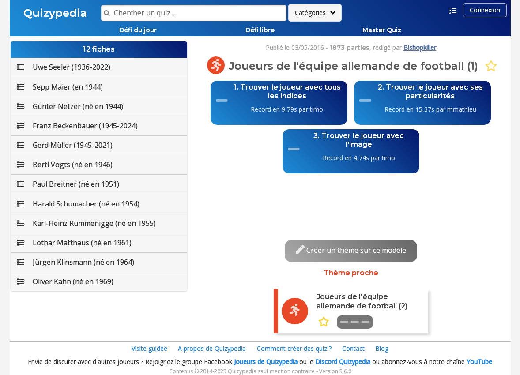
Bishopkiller (419, 47)
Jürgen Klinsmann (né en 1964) (75, 262)
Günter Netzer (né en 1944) (70, 106)
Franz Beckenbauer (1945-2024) (77, 126)
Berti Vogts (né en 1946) (65, 164)
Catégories (310, 12)
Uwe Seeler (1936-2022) (63, 67)
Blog (381, 348)
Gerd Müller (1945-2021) (65, 145)
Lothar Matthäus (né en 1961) (74, 243)
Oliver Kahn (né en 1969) (65, 281)
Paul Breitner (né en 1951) (68, 184)
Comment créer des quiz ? (294, 348)
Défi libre (260, 30)
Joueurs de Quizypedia (266, 361)
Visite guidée (149, 348)
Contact (353, 348)
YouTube (479, 361)
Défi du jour (138, 30)
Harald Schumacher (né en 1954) (78, 204)
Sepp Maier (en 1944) (60, 87)
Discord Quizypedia (342, 361)
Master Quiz (381, 30)
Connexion (485, 10)
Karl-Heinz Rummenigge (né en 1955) (86, 223)
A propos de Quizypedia (212, 348)
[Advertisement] (351, 198)
